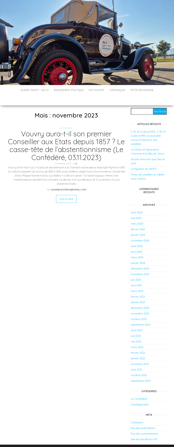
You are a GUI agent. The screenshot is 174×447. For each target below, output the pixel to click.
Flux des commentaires (144, 423)
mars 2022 (137, 337)
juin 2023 (136, 269)
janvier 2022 (138, 348)
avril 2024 (136, 241)
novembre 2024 (140, 230)
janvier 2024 (138, 252)
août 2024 (137, 236)
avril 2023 (136, 275)
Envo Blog (114, 439)
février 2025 (138, 219)
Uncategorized (139, 394)
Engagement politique (69, 90)
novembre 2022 (140, 303)
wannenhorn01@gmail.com (68, 179)
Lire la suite (66, 188)
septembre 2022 (140, 314)
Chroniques (117, 90)
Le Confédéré (65, 117)
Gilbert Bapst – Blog (34, 90)
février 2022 (138, 342)
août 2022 (137, 320)
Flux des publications (143, 417)
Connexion (137, 412)
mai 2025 (136, 207)
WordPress (89, 439)
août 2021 (136, 359)
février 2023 (138, 286)
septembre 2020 (140, 370)
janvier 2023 (138, 292)
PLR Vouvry (96, 90)
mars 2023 (137, 280)
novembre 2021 (140, 353)
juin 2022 (136, 325)
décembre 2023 (140, 258)
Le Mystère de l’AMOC (144, 158)
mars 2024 (137, 247)
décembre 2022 (140, 297)
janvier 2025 (138, 224)
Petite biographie (142, 90)
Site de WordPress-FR (144, 429)
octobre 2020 (139, 365)
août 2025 (137, 202)
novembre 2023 (140, 264)
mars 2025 (137, 213)
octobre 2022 (139, 308)
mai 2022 (136, 331)
